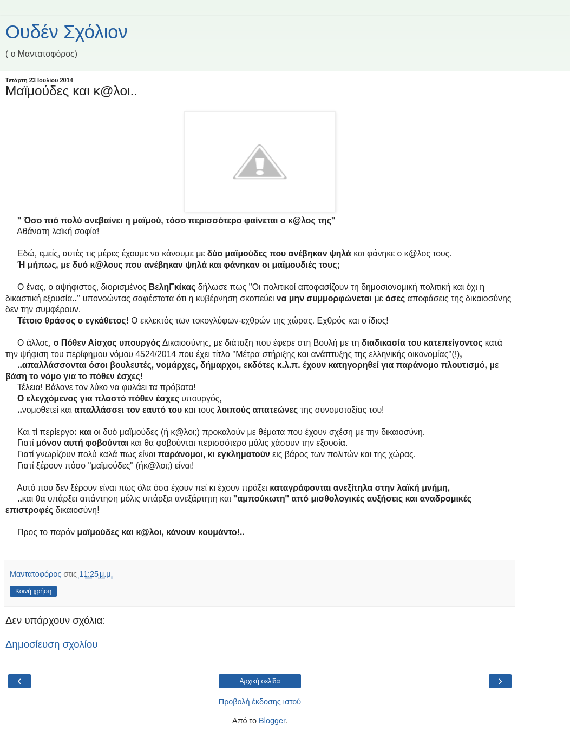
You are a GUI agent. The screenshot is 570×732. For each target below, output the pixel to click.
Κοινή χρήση (33, 591)
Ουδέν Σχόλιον (66, 32)
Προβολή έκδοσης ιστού (260, 701)
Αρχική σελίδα (260, 681)
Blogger (272, 720)
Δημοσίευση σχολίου (51, 644)
